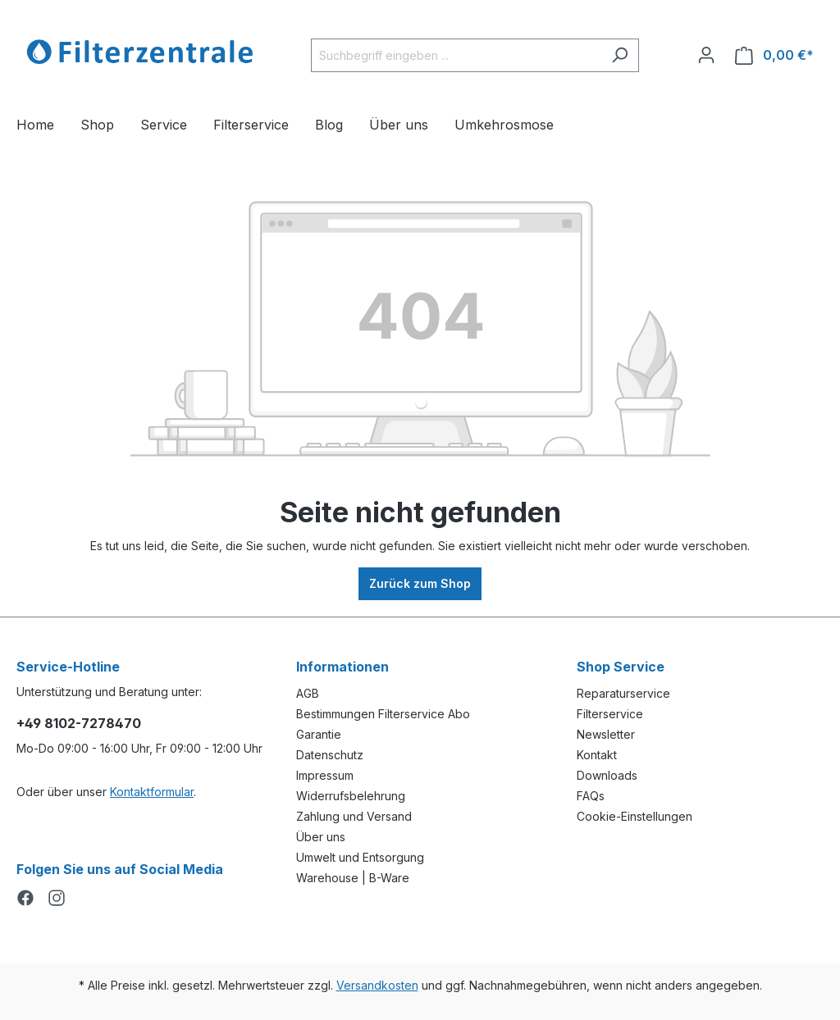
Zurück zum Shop (420, 583)
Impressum (325, 775)
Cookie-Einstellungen (634, 816)
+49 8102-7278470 (78, 723)
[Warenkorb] (774, 55)
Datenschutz (329, 755)
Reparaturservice (623, 693)
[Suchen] (619, 55)
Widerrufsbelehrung (350, 796)
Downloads (607, 775)
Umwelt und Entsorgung (360, 857)
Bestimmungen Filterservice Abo (383, 714)
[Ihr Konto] (706, 55)
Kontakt (597, 755)
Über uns (320, 837)
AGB (307, 693)
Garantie (318, 734)
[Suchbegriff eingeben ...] (456, 55)
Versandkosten (377, 985)
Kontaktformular (152, 792)
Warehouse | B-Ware (352, 878)
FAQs (591, 796)
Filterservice (610, 714)
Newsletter (606, 734)
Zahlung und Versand (354, 816)
